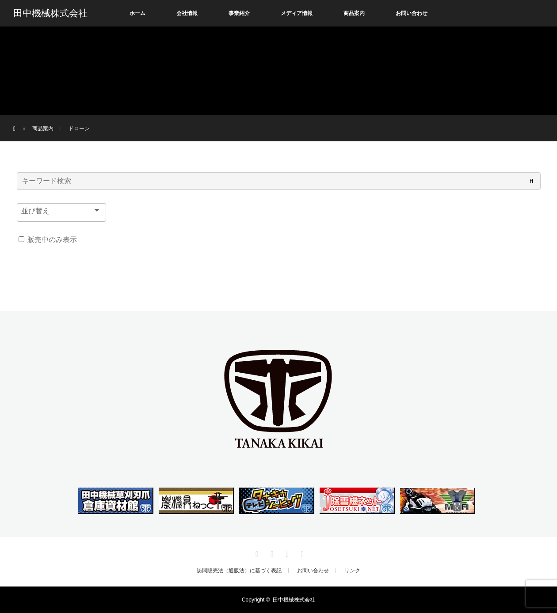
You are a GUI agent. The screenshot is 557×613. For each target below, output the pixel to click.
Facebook (271, 552)
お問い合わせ (411, 13)
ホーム (137, 13)
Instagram (286, 552)
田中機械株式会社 (50, 13)
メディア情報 (297, 13)
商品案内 (354, 13)
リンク (352, 570)
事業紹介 (239, 13)
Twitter (256, 552)
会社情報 (187, 13)
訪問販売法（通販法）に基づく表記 (239, 570)
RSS (301, 552)
